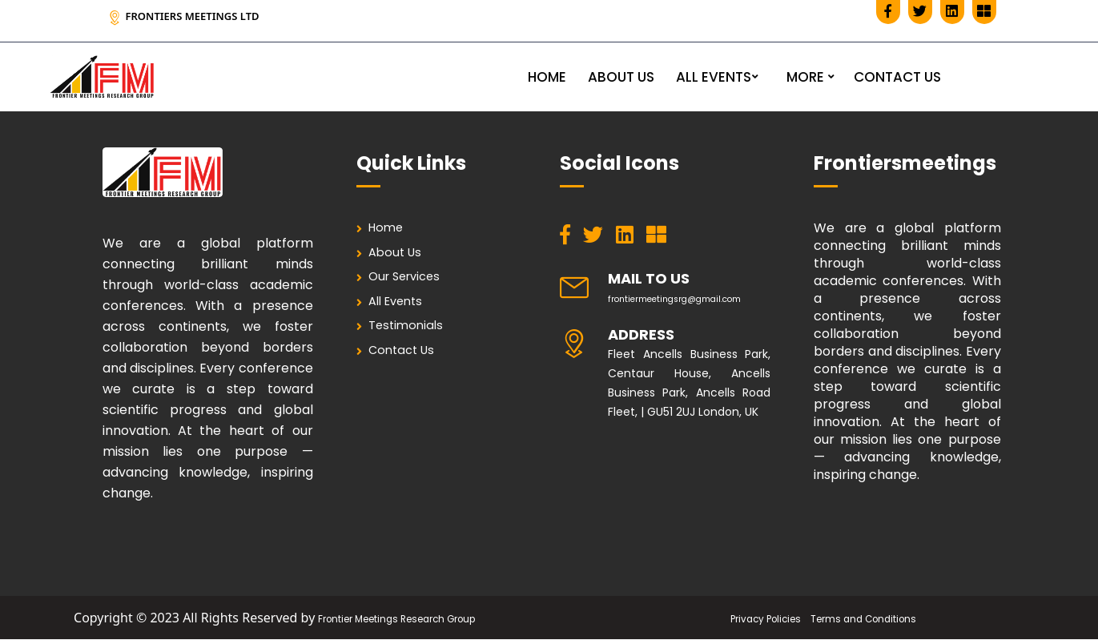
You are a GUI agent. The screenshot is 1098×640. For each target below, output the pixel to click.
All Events (402, 310)
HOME (547, 77)
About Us (400, 256)
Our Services (412, 283)
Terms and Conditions (876, 618)
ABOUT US (621, 77)
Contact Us (408, 365)
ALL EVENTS (713, 77)
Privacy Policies (750, 618)
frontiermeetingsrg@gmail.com (697, 298)
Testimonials (412, 337)
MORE (805, 77)
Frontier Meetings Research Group (396, 618)
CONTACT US (897, 77)
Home (391, 228)
